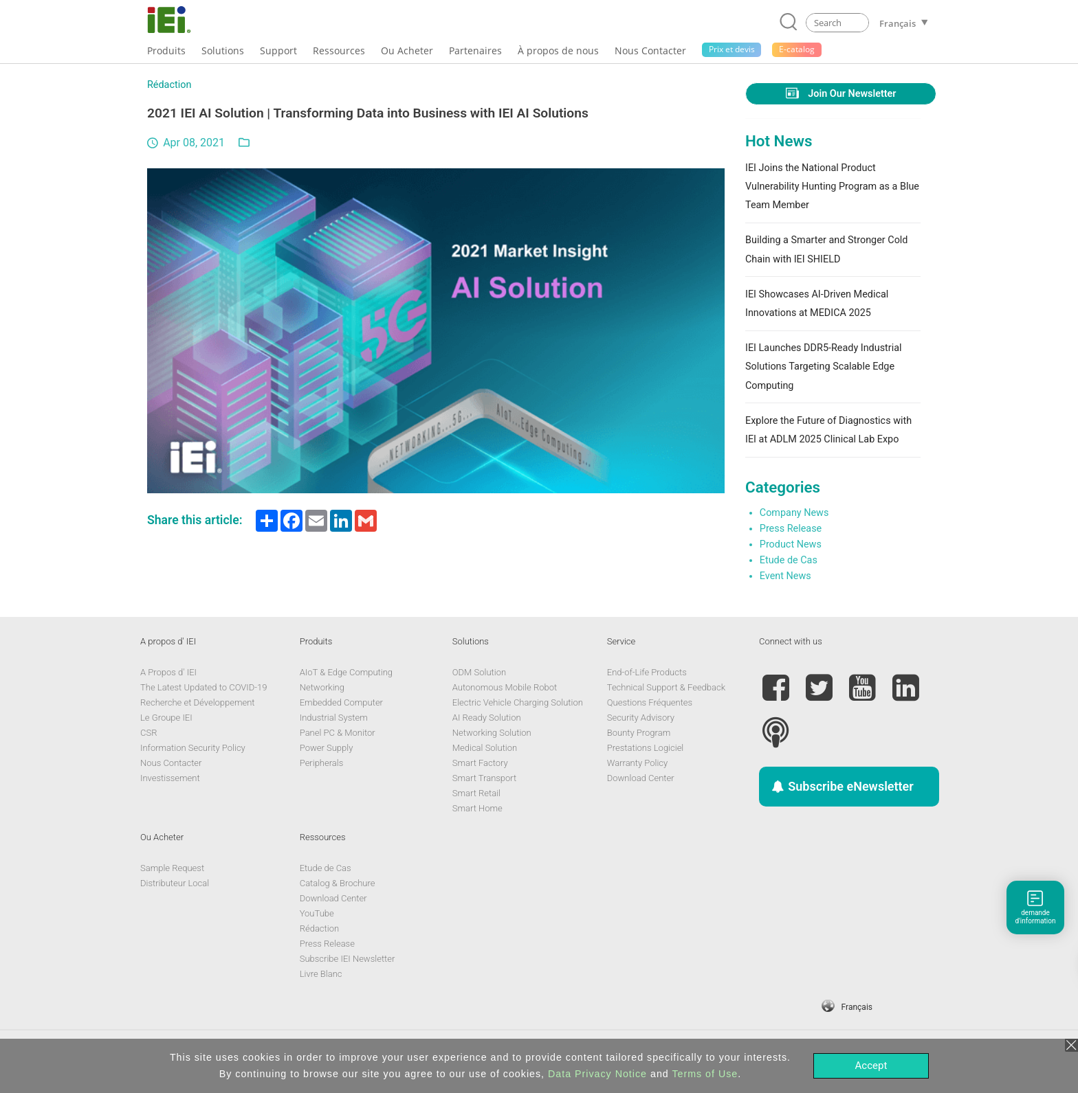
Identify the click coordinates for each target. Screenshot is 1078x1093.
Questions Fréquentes (649, 702)
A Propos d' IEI (168, 672)
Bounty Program (638, 733)
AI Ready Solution (486, 717)
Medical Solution (484, 748)
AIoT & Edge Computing (346, 672)
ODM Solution (479, 672)
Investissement (170, 778)
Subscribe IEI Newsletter (347, 959)
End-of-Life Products (647, 672)
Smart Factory (480, 763)
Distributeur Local (174, 883)
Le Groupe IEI (166, 717)
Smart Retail (476, 793)
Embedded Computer (341, 702)
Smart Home (477, 808)
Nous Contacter (170, 763)
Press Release (791, 528)
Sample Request (172, 868)
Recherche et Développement (197, 702)
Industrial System (334, 717)
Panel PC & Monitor (337, 733)
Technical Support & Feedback (666, 687)
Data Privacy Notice (597, 1073)
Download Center (640, 778)
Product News (791, 544)
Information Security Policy (192, 748)
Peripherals (322, 763)
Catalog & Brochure (337, 883)
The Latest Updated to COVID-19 (203, 687)
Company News (794, 513)
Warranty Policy (637, 763)
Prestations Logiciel (645, 748)
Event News (785, 576)
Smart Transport (484, 778)
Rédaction (169, 85)
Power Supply (326, 748)
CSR (148, 733)
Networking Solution (491, 733)
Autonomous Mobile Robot (504, 687)
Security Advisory (640, 717)
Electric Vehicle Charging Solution (517, 702)
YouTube (317, 913)
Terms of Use (705, 1073)
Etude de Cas (788, 560)
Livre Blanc (321, 974)
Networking (322, 687)
